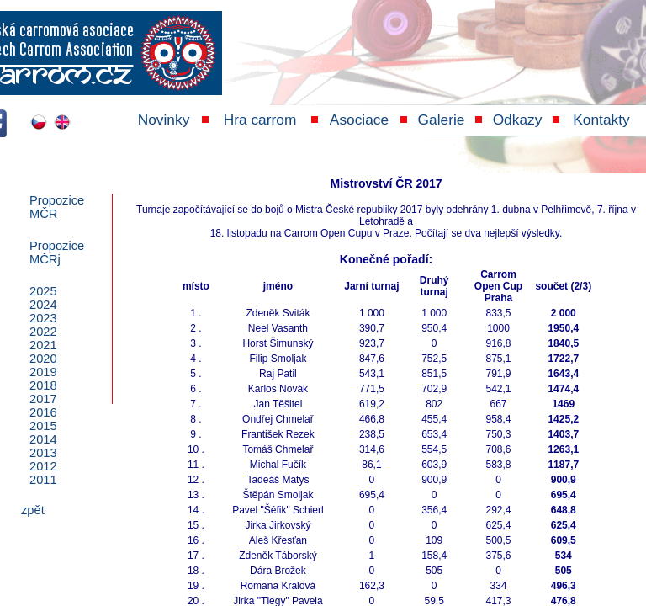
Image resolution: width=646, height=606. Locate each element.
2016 (43, 412)
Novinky (164, 119)
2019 (43, 372)
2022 (43, 331)
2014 (43, 439)
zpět (33, 510)
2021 (43, 345)
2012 (43, 466)
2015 (43, 426)
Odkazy (518, 119)
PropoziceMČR (56, 207)
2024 (43, 304)
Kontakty (601, 119)
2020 (43, 358)
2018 (43, 385)
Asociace (359, 119)
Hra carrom (260, 119)
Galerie (441, 119)
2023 (43, 318)
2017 (43, 399)
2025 (43, 291)
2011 (43, 479)
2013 (43, 453)
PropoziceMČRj (56, 252)
